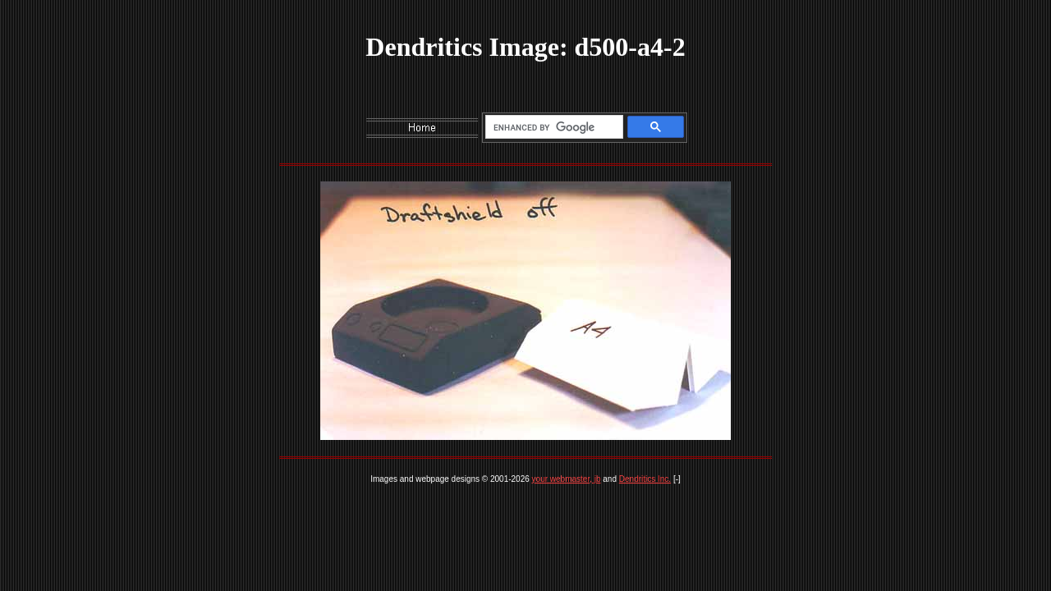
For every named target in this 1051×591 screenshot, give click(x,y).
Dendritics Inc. (645, 478)
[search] (551, 127)
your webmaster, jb (566, 478)
